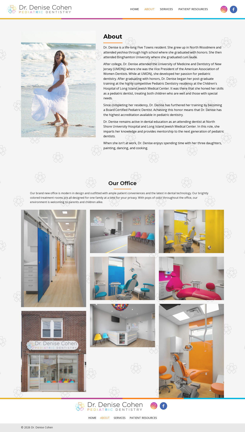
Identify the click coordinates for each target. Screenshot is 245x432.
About (149, 9)
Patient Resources (193, 9)
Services (166, 9)
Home (134, 9)
